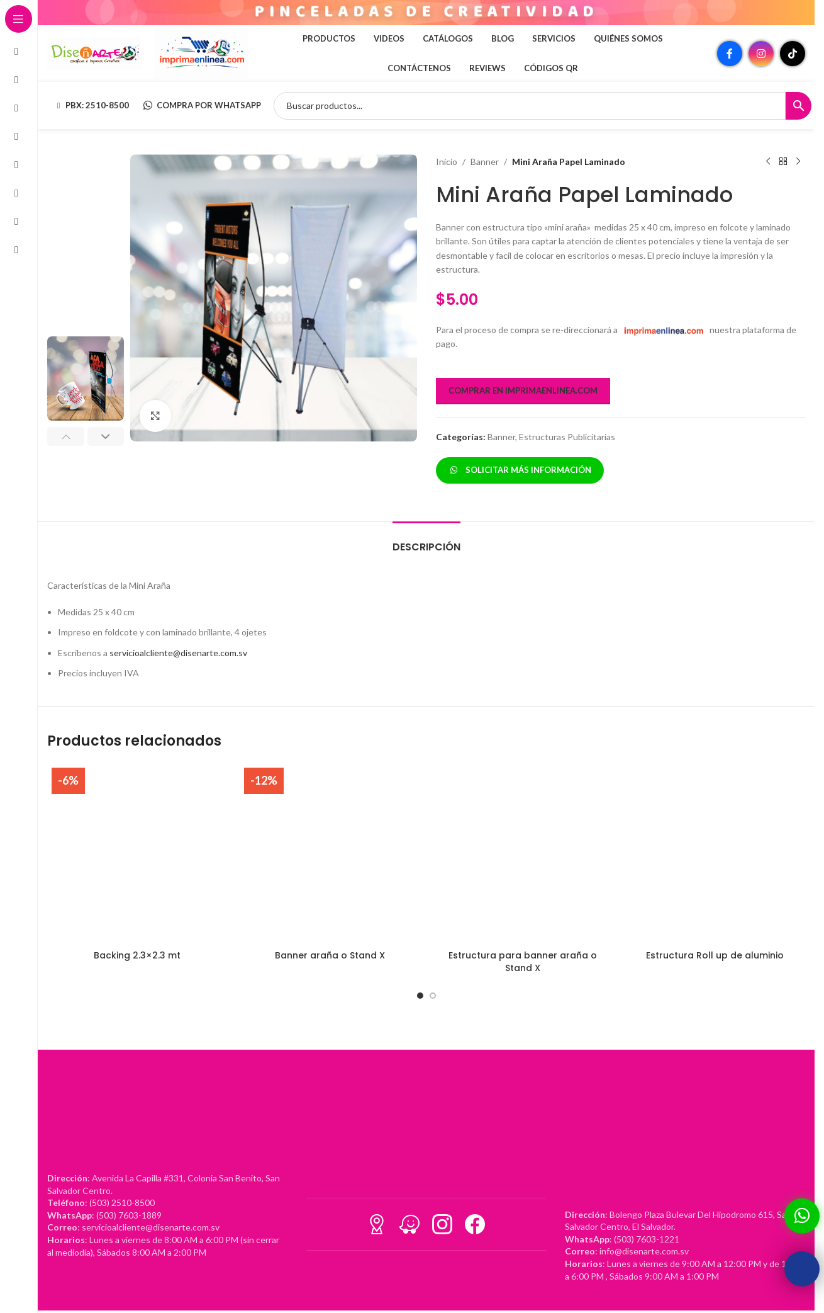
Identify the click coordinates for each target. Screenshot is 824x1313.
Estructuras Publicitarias (567, 436)
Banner (484, 161)
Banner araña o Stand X (330, 955)
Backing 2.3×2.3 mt (137, 955)
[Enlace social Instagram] (761, 53)
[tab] (426, 540)
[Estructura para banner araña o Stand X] (523, 853)
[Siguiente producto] (797, 161)
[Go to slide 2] (433, 995)
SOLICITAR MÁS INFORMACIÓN (519, 470)
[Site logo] (94, 52)
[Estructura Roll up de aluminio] (715, 853)
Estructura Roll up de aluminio (715, 955)
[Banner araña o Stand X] (330, 853)
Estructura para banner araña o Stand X (522, 961)
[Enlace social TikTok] (792, 53)
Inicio (446, 161)
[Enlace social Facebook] (729, 53)
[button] (65, 436)
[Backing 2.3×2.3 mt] (137, 853)
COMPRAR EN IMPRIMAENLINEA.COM (523, 390)
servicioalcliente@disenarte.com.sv (178, 652)
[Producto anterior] (767, 161)
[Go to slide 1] (420, 995)
